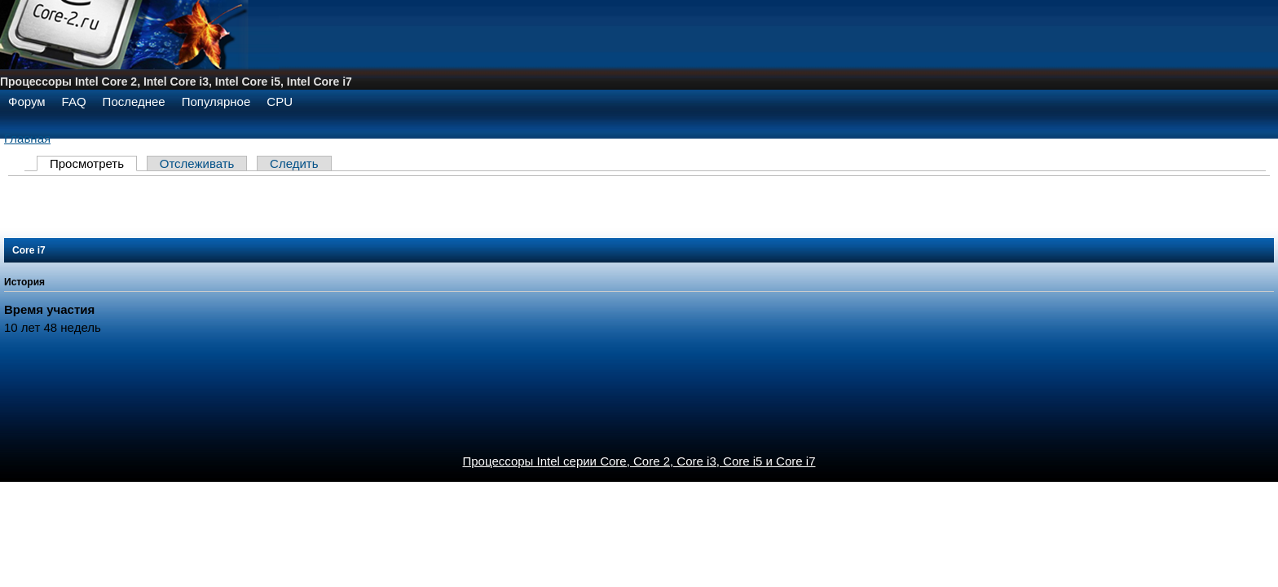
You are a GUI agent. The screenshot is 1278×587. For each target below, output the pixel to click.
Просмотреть (87, 163)
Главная (27, 138)
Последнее (134, 101)
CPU (280, 101)
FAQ (74, 101)
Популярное (216, 101)
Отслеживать (197, 163)
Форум (27, 101)
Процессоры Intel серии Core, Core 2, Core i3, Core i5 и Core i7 (639, 461)
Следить (294, 163)
